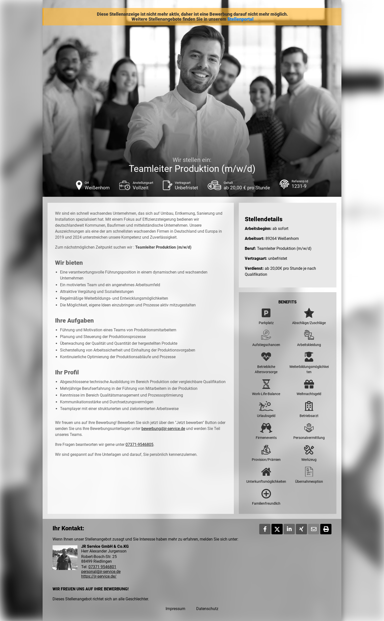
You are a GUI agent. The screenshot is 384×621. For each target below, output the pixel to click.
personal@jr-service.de (101, 571)
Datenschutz (207, 608)
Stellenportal (240, 19)
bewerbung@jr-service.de (163, 428)
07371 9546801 (102, 566)
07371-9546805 (139, 444)
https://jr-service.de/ (99, 576)
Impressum (175, 608)
